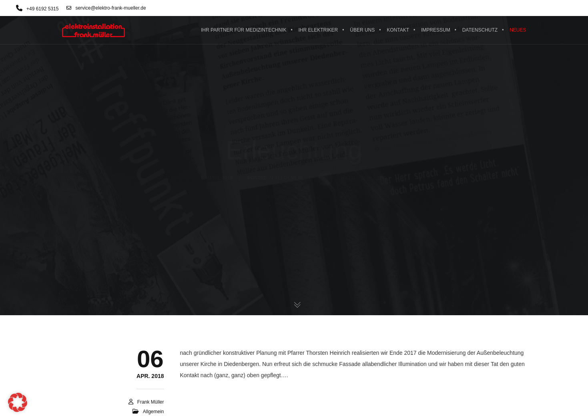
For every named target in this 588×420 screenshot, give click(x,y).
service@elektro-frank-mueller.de (106, 8)
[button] (17, 402)
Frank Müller (150, 402)
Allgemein (153, 411)
